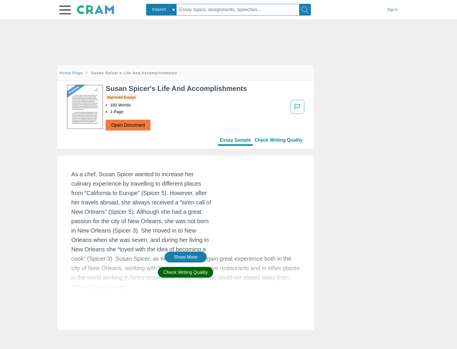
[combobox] (161, 10)
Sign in (392, 10)
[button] (65, 10)
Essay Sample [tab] (235, 140)
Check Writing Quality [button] (185, 272)
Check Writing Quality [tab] (279, 140)
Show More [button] (185, 257)
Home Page (71, 73)
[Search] (305, 10)
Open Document (128, 125)
